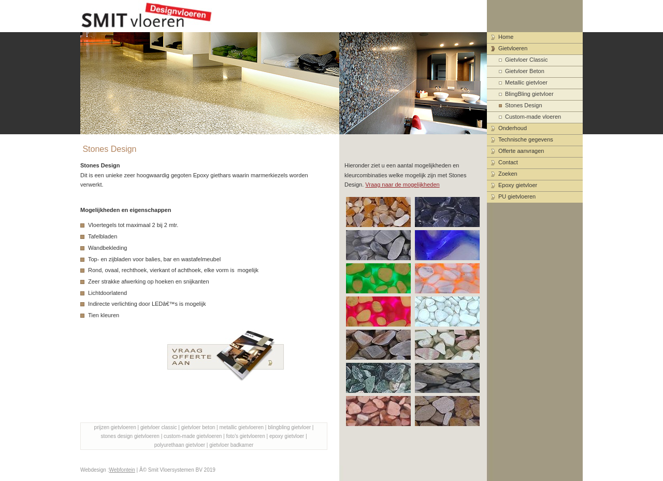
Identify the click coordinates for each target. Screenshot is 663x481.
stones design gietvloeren (129, 436)
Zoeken (507, 174)
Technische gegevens (525, 139)
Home (505, 37)
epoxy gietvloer (286, 436)
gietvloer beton (198, 427)
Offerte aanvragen (521, 151)
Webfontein (122, 470)
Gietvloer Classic (526, 59)
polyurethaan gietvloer (179, 445)
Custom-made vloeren (533, 117)
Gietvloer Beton (524, 71)
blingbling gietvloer (289, 427)
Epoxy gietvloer (517, 185)
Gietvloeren (512, 48)
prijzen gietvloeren (115, 427)
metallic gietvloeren (241, 427)
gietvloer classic (158, 427)
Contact (508, 162)
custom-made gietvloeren (193, 436)
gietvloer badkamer (231, 445)
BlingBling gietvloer (529, 94)
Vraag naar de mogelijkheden (402, 184)
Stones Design (523, 105)
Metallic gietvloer (526, 82)
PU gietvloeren (517, 196)
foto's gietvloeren (245, 436)
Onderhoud (512, 128)
